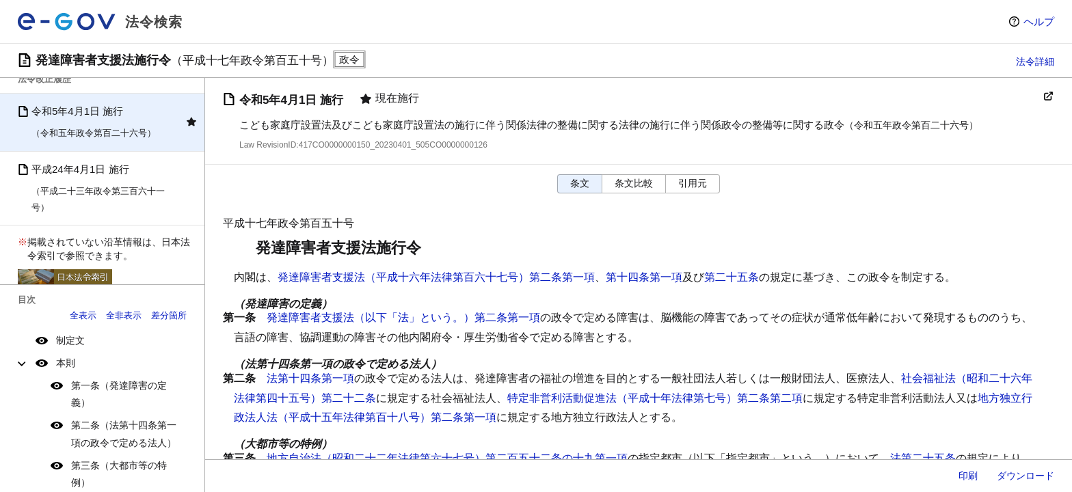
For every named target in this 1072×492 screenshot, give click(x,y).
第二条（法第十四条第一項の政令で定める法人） (123, 434)
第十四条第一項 (644, 277)
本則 (65, 362)
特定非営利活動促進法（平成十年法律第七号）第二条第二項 (655, 398)
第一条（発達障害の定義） (119, 394)
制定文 (70, 340)
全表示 (83, 315)
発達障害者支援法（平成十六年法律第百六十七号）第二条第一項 (436, 277)
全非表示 (124, 315)
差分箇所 (169, 315)
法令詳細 (1035, 61)
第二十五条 (731, 277)
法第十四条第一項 (310, 378)
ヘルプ (1038, 21)
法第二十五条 (923, 458)
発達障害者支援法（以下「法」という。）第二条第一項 (403, 317)
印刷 (968, 475)
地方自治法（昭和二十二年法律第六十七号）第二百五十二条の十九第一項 (447, 458)
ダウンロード (1025, 475)
